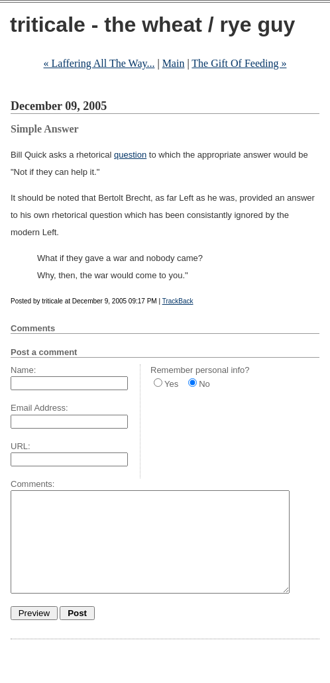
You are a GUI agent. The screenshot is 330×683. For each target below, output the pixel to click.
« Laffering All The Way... (99, 63)
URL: (20, 446)
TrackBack (177, 301)
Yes (171, 384)
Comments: (32, 484)
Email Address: (39, 408)
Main (173, 63)
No (204, 384)
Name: (23, 370)
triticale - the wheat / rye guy (152, 24)
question (130, 155)
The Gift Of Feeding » (239, 63)
